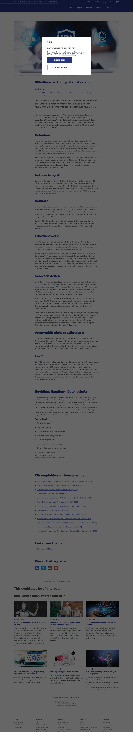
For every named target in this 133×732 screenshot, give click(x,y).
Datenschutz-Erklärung (69, 55)
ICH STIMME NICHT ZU (59, 67)
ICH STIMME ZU (59, 60)
